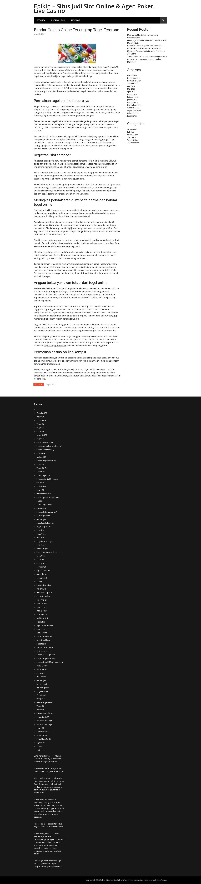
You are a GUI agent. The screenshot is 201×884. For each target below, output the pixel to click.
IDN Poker (41, 537)
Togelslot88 (42, 413)
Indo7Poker (42, 599)
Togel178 (41, 471)
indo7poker (42, 563)
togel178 (41, 427)
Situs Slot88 (42, 614)
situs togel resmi (44, 515)
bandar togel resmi (45, 702)
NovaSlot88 (42, 735)
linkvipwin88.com (44, 493)
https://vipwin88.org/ (46, 449)
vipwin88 (40, 464)
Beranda (41, 20)
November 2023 (134, 81)
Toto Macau (42, 420)
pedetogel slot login (45, 523)
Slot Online (131, 137)
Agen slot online (44, 570)
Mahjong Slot (42, 618)
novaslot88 (41, 508)
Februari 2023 (133, 97)
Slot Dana (41, 453)
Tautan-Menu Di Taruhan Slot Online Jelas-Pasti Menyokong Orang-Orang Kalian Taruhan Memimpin (147, 59)
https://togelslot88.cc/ (46, 460)
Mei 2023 (131, 89)
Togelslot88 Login (45, 541)
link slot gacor (43, 687)
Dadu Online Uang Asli (43, 771)
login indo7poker (44, 585)
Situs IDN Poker (52, 833)
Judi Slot (75, 20)
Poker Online (132, 134)
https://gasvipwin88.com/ (48, 497)
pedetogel (41, 519)
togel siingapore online (55, 345)
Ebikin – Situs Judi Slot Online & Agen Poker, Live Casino (94, 8)
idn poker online (43, 596)
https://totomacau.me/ (47, 512)
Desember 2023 (133, 78)
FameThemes (162, 880)
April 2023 (131, 91)
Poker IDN (41, 588)
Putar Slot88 (42, 665)
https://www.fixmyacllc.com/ (49, 446)
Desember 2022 (133, 102)
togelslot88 (42, 578)
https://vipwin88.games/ (47, 479)
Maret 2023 (132, 94)
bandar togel (42, 548)
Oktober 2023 (133, 83)
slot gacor (41, 750)
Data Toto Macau (44, 636)
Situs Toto (41, 534)
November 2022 (134, 105)
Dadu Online (42, 632)
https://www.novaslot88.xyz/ (49, 552)
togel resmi (42, 684)
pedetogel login (43, 640)
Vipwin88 (40, 416)
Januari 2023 (132, 99)
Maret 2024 (132, 75)
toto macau (42, 545)
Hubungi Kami (58, 20)
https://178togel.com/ (46, 654)
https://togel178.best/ (47, 658)
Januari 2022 (132, 116)
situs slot (41, 621)
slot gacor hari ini (44, 651)
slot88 (39, 501)
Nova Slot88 (42, 435)
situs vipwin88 (43, 717)
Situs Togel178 (43, 475)
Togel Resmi (42, 691)
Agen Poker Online (45, 625)
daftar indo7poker (44, 592)
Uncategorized (133, 142)
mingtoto (41, 698)
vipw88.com (42, 486)
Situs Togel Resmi (44, 504)
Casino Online (133, 129)
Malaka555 (41, 457)
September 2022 (134, 110)
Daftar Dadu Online (45, 647)
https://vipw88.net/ (45, 442)
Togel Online (51, 384)
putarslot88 (42, 574)
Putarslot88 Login (44, 720)
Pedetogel (41, 695)
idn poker (41, 431)
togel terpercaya (44, 526)
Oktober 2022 (133, 108)
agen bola (41, 742)
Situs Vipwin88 (43, 731)
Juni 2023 (131, 86)
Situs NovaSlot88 (44, 739)
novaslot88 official (45, 713)
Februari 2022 (133, 113)
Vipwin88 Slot (42, 468)
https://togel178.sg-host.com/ (50, 662)
